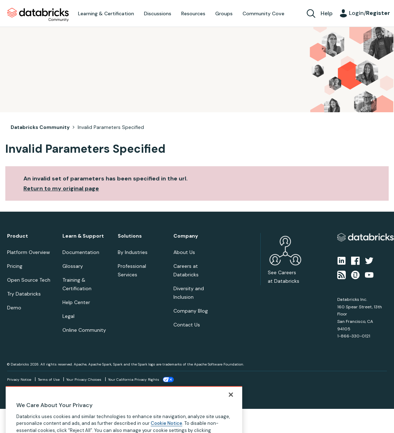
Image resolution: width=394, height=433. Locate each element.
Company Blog (190, 311)
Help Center (76, 302)
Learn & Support (83, 236)
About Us (184, 252)
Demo (14, 307)
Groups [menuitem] (224, 13)
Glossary (72, 266)
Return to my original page (61, 188)
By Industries (133, 252)
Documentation (80, 252)
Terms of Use (49, 379)
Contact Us (186, 324)
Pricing (14, 266)
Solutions (130, 236)
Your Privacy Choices (83, 379)
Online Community (84, 330)
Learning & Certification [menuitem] (106, 13)
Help (327, 13)
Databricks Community (38, 15)
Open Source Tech (28, 280)
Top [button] (18, 421)
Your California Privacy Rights (133, 379)
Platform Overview (28, 252)
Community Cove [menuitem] (263, 13)
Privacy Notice (19, 379)
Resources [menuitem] (193, 13)
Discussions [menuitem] (157, 13)
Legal (68, 316)
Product (17, 236)
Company (185, 236)
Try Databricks (24, 294)
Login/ (369, 13)
